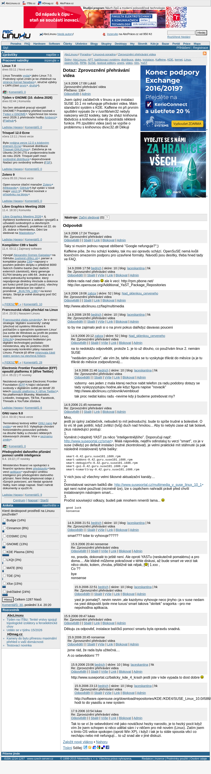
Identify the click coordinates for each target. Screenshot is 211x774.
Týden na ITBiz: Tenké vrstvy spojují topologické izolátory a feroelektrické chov (32, 623)
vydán (7, 426)
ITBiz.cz (28, 3)
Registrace (200, 47)
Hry (132, 43)
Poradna (15, 43)
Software (54, 43)
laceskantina (136, 268)
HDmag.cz (45, 3)
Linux (187, 59)
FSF (48, 162)
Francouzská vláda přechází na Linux (30, 310)
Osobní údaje (198, 763)
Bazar (165, 43)
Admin (86, 94)
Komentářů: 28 (33, 362)
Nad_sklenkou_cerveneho (140, 293)
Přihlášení (183, 47)
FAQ (27, 43)
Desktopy (121, 43)
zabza (92, 293)
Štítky (68, 59)
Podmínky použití (177, 763)
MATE (9, 568)
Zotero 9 (8, 174)
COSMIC (11, 536)
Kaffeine (160, 59)
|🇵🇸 (4, 92)
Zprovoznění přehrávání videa (137, 54)
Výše (101, 275)
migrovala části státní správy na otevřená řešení (29, 354)
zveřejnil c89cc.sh (26, 258)
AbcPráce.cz (64, 3)
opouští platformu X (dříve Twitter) (34, 391)
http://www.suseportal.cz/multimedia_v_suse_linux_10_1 (158, 488)
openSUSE (71, 63)
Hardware (39, 43)
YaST (143, 63)
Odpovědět (71, 94)
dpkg (138, 59)
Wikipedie (10, 187)
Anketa (8, 505)
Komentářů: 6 (33, 407)
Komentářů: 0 (17, 92)
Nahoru (101, 746)
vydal (26, 75)
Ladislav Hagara (12, 127)
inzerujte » (52, 60)
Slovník (142, 43)
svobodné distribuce (16, 159)
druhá (33, 85)
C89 (29, 261)
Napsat (33, 500)
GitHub (24, 187)
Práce (186, 43)
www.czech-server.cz (40, 763)
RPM (83, 63)
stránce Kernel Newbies (18, 82)
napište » (52, 54)
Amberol (50, 117)
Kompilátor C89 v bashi (19, 245)
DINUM (8, 339)
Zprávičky (10, 54)
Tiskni (67, 752)
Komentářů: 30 (12, 605)
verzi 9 (15, 191)
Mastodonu (26, 233)
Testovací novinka (19, 645)
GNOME (10, 544)
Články (67, 43)
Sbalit (88, 240)
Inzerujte (112, 34)
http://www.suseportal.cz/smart (87, 441)
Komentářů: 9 (33, 494)
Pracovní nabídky (16, 60)
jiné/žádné (12, 592)
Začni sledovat (89, 217)
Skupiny (106, 43)
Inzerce (159, 763)
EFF (22, 384)
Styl (5, 47)
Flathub (9, 120)
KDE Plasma (13, 552)
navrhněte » (50, 505)
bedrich (96, 268)
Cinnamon (12, 528)
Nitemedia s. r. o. (87, 763)
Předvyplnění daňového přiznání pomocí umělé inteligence (26, 453)
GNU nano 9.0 (12, 413)
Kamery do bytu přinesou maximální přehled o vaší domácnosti (32, 640)
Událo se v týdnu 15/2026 (24, 630)
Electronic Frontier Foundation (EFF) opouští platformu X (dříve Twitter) (29, 369)
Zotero (47, 184)
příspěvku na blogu (15, 194)
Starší (44, 500)
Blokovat (108, 240)
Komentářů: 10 (33, 304)
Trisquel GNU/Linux (16, 149)
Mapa (197, 43)
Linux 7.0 (9, 66)
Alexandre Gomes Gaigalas (32, 255)
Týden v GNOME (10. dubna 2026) (27, 97)
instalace (148, 59)
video (129, 63)
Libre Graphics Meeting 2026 (23, 206)
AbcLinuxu (15, 615)
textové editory (106, 63)
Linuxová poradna (104, 54)
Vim (136, 63)
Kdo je (154, 43)
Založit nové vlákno (78, 746)
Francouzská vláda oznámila (22, 319)
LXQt (8, 560)
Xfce (8, 583)
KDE (170, 59)
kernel (178, 59)
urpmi (120, 63)
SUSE (91, 63)
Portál (176, 43)
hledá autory (65, 34)
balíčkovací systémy (106, 59)
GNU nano (45, 423)
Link (97, 240)
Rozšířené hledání (178, 37)
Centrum (19, 500)
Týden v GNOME (14, 114)
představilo (40, 468)
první (23, 85)
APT (90, 59)
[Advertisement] (114, 205)
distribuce (127, 59)
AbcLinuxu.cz (10, 3)
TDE (8, 576)
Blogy (94, 43)
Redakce (147, 763)
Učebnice (81, 43)
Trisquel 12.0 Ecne (16, 133)
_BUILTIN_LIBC (27, 291)
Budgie (9, 520)
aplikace (15, 471)
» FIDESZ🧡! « (11, 304)
